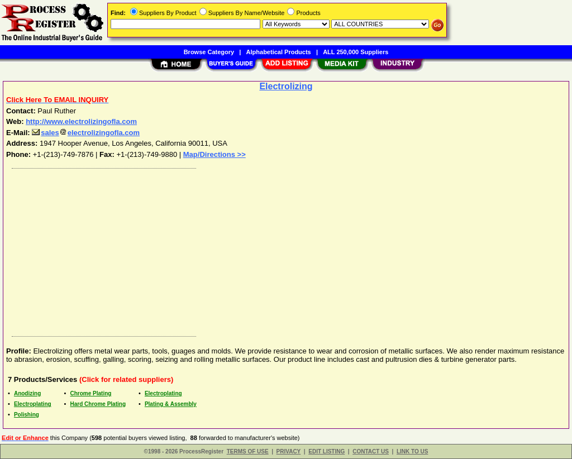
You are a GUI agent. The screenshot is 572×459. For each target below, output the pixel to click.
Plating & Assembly (171, 404)
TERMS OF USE (248, 451)
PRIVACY (289, 451)
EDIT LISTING (326, 451)
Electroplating (163, 393)
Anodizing (27, 393)
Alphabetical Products (278, 52)
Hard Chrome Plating (98, 404)
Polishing (26, 415)
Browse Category (209, 52)
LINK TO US (412, 451)
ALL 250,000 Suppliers (355, 52)
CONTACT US (370, 451)
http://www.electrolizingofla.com (81, 121)
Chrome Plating (91, 393)
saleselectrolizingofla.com (86, 132)
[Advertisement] (286, 249)
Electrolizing (285, 86)
